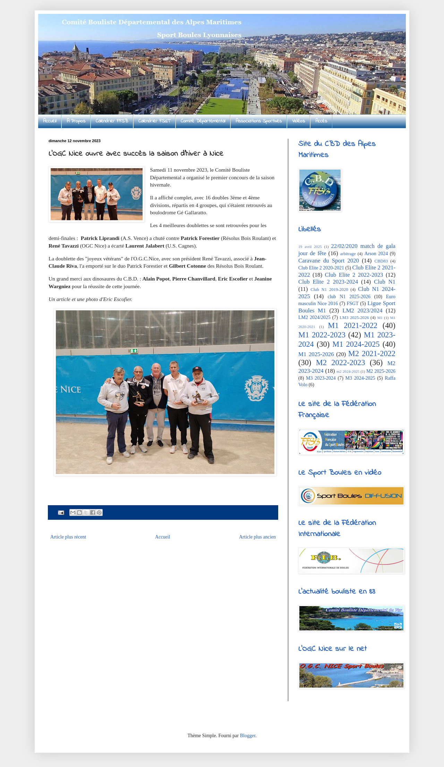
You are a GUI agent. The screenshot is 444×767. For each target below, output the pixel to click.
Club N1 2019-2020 (329, 289)
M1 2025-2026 (316, 354)
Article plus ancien (257, 537)
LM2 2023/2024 (362, 310)
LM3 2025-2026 (354, 317)
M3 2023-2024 (321, 378)
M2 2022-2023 (340, 362)
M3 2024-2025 (360, 378)
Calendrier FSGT (154, 121)
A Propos (76, 121)
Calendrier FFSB (112, 121)
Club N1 (384, 281)
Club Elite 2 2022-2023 (354, 275)
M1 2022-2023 (321, 334)
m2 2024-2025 (347, 371)
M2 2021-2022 (371, 353)
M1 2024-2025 (355, 344)
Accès (321, 121)
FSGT (353, 303)
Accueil (49, 121)
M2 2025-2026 (380, 371)
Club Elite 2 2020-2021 (321, 267)
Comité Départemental (203, 121)
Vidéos (298, 121)
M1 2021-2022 (352, 325)
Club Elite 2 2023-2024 (328, 281)
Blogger (247, 735)
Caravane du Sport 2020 (328, 260)
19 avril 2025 (310, 246)
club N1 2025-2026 (348, 296)
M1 (380, 318)
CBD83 (381, 261)
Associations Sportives (259, 121)
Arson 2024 (376, 253)
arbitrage (348, 253)
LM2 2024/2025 (314, 317)
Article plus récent (68, 537)
